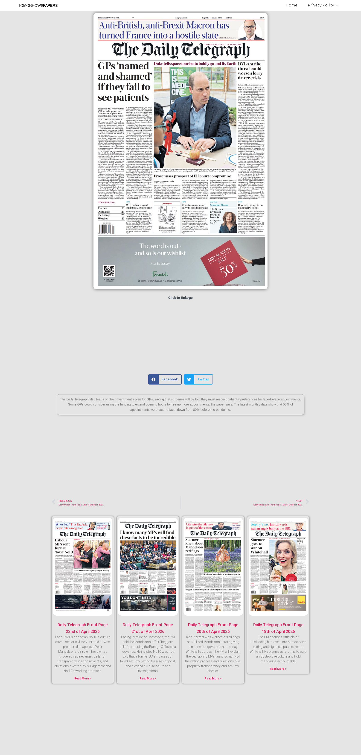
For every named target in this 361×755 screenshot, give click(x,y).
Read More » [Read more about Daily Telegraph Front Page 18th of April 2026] (278, 668)
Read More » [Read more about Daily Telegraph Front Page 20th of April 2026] (213, 678)
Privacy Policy (323, 5)
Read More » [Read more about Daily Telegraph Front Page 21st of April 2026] (148, 678)
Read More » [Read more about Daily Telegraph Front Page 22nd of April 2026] (82, 678)
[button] (165, 379)
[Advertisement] (180, 337)
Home (291, 5)
